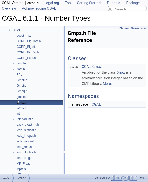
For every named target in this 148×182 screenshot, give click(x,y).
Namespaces (139, 28)
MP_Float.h (24, 163)
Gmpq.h (22, 91)
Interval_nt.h (25, 119)
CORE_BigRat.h (28, 52)
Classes (124, 28)
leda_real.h (24, 147)
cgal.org (52, 3)
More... (108, 83)
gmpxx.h (22, 97)
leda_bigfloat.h (26, 130)
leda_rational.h (27, 141)
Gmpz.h (22, 102)
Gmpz (121, 72)
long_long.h (24, 158)
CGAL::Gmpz (92, 67)
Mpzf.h (21, 169)
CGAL (17, 30)
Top (68, 3)
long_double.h (26, 152)
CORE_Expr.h (26, 58)
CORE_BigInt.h (27, 47)
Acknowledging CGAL (39, 8)
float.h (21, 69)
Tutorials (113, 3)
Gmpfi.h (22, 80)
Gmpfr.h (22, 85)
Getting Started (89, 3)
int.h (19, 113)
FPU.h (21, 74)
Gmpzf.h (22, 108)
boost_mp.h (25, 35)
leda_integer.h (26, 136)
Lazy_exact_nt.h (28, 124)
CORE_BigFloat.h (29, 41)
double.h (22, 63)
